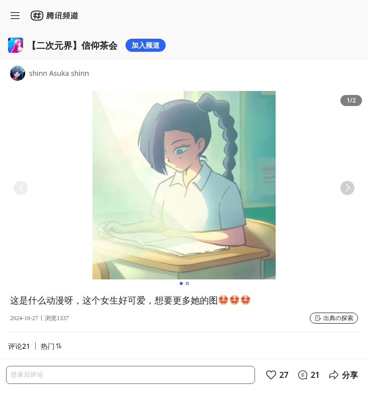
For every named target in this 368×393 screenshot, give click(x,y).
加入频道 (146, 45)
